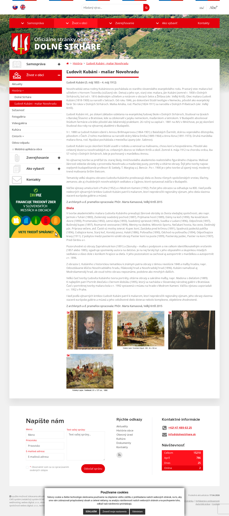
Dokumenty (123, 443)
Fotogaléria (18, 116)
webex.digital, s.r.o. (30, 502)
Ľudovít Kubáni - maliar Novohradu (35, 103)
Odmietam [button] (137, 511)
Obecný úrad (124, 435)
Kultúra (16, 129)
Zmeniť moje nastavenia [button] (115, 511)
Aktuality (17, 84)
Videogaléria (19, 123)
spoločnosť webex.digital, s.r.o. (23, 505)
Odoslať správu (93, 468)
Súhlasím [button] (91, 511)
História (18, 90)
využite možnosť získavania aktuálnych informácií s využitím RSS (40, 496)
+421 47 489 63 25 (181, 427)
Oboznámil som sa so (49, 468)
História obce (125, 430)
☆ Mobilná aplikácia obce (27, 149)
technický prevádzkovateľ (51, 505)
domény (44, 502)
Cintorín (18, 136)
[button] (31, 23)
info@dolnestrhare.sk (183, 434)
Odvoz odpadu (20, 142)
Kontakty (203, 23)
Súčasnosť (18, 110)
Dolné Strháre (22, 97)
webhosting (15, 502)
